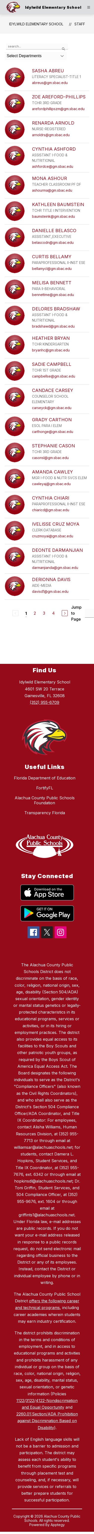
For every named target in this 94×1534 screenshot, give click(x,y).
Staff (79, 24)
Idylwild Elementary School (36, 24)
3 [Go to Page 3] (44, 613)
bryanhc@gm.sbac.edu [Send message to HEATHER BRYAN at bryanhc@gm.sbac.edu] (51, 350)
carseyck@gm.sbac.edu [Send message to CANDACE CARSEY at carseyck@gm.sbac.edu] (51, 408)
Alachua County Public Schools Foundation (45, 800)
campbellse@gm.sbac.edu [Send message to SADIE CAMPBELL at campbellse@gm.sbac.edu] (53, 376)
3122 (30, 1400)
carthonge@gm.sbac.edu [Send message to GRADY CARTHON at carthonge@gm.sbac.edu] (52, 431)
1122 (20, 1400)
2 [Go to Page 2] (35, 613)
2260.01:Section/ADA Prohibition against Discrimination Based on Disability (47, 1420)
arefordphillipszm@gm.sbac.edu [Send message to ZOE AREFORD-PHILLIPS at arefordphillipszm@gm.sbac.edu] (58, 109)
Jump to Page (76, 613)
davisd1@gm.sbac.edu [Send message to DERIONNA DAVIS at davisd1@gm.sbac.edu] (50, 591)
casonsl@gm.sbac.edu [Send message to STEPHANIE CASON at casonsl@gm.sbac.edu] (50, 458)
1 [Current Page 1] (26, 613)
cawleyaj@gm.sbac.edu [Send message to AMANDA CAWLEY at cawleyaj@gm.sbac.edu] (51, 484)
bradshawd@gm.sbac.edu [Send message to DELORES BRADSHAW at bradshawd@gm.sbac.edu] (53, 326)
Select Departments (24, 56)
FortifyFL (44, 787)
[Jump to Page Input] (89, 613)
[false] (37, 46)
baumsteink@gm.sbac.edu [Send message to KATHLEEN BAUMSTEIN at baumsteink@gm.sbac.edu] (53, 216)
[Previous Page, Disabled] (15, 613)
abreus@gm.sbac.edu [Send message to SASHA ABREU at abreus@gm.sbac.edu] (50, 83)
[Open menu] (89, 7)
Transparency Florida (44, 812)
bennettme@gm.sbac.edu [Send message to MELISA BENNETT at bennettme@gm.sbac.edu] (53, 295)
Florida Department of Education (44, 777)
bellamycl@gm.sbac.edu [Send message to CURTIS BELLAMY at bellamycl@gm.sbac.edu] (52, 268)
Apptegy (58, 1525)
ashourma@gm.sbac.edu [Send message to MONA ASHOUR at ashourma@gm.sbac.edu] (52, 190)
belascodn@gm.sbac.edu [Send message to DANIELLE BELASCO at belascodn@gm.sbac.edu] (53, 242)
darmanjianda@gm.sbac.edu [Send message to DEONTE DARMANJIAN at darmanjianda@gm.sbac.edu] (55, 567)
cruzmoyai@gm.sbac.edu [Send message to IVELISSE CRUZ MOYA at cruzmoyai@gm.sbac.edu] (52, 536)
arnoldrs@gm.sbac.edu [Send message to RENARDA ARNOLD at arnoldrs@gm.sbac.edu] (51, 135)
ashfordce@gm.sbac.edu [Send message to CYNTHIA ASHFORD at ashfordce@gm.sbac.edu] (52, 166)
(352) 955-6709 (44, 702)
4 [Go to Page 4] (53, 613)
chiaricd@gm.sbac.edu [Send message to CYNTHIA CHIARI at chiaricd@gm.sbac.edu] (50, 510)
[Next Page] (65, 613)
